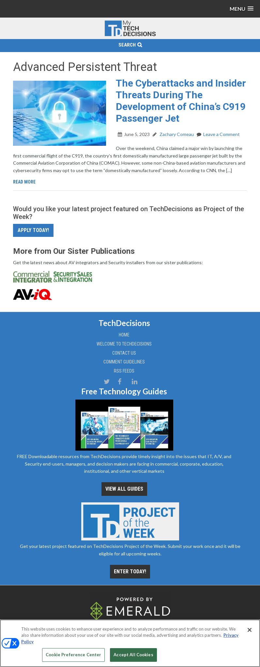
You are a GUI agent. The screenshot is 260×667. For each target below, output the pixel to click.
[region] (130, 643)
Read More (24, 181)
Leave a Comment (221, 134)
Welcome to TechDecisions (124, 344)
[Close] (249, 630)
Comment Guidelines (124, 361)
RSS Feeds (124, 371)
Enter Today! (130, 571)
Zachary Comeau (176, 134)
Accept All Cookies (133, 654)
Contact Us (124, 353)
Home (124, 334)
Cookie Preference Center (73, 654)
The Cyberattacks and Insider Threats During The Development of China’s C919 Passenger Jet (181, 100)
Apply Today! (33, 230)
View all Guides (124, 489)
